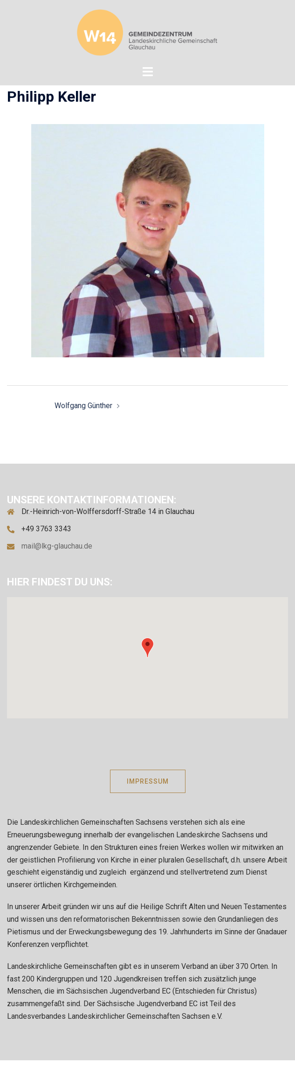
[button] (147, 648)
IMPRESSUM (148, 781)
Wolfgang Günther (83, 405)
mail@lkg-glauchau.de (56, 546)
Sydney (264, 1075)
